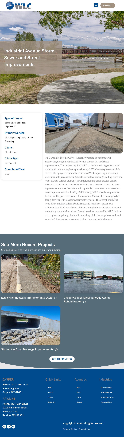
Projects (50, 397)
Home (49, 387)
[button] (96, 5)
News (79, 387)
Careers (79, 402)
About (79, 392)
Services (50, 392)
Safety (79, 397)
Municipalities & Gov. (107, 397)
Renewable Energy (106, 402)
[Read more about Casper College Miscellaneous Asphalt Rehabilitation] (84, 302)
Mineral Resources (106, 392)
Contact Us (51, 402)
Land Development (106, 387)
